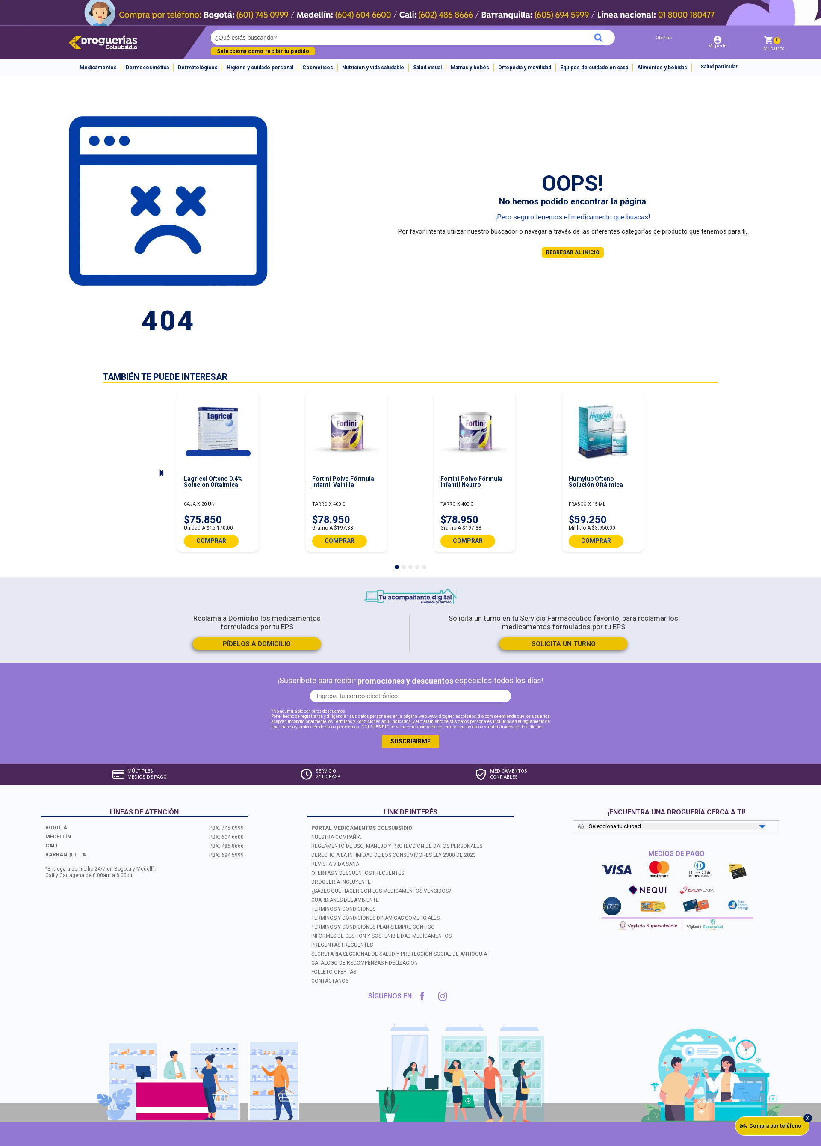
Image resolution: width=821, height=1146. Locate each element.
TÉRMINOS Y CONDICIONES (343, 909)
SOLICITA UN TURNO (564, 644)
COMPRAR (211, 540)
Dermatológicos (198, 68)
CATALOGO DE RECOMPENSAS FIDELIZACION (364, 963)
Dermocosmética (147, 68)
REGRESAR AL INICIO (573, 252)
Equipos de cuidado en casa (594, 68)
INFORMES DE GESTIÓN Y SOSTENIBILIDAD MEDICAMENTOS (381, 936)
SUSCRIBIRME (410, 741)
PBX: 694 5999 (226, 855)
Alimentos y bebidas (662, 68)
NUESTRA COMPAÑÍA (336, 837)
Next (161, 473)
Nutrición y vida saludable (373, 68)
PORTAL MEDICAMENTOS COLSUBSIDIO (361, 828)
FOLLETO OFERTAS (333, 972)
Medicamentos (98, 68)
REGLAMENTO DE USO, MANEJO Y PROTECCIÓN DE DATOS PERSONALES (396, 846)
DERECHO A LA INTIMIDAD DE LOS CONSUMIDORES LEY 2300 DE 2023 (393, 855)
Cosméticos (317, 68)
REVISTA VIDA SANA (335, 864)
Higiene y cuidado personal (260, 68)
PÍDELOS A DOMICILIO (257, 644)
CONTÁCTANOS (329, 981)
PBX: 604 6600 (226, 837)
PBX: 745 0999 (226, 828)
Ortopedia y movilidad (524, 68)
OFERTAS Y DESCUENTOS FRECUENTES (357, 873)
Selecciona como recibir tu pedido (263, 51)
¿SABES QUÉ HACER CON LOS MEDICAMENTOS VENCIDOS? (381, 891)
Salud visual (427, 68)
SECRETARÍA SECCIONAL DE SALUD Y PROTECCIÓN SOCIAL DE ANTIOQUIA (399, 954)
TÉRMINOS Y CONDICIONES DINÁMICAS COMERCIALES (375, 918)
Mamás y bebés (470, 68)
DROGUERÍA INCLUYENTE (341, 882)
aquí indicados (396, 722)
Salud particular (719, 67)
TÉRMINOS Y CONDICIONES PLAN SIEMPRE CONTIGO (373, 927)
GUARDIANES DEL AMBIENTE (345, 900)
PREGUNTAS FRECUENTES (342, 945)
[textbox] (352, 37)
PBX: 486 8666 (226, 846)
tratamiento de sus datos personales (456, 722)
